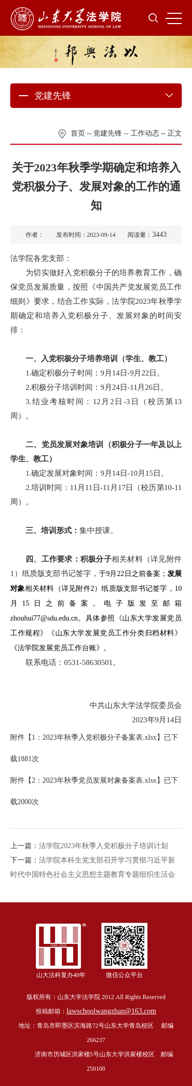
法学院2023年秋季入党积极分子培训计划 (103, 846)
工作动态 (145, 133)
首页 (78, 133)
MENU (173, 18)
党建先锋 (107, 133)
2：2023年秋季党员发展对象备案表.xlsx (94, 780)
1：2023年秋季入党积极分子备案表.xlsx (94, 737)
